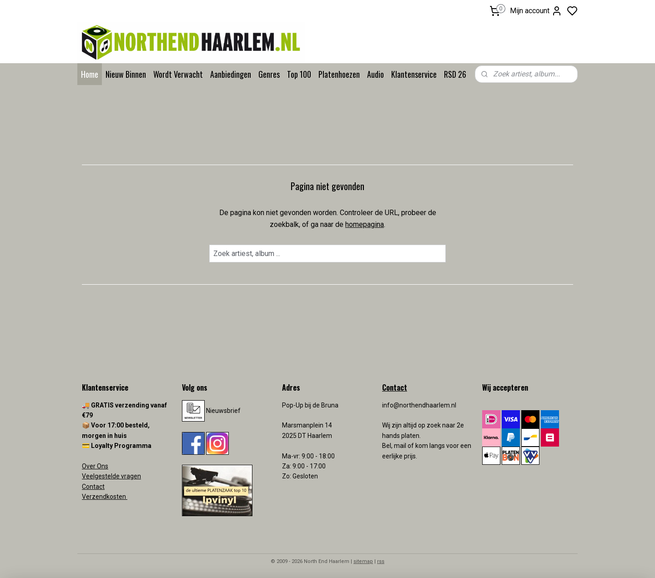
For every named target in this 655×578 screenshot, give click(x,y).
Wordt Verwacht (178, 74)
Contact (93, 486)
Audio (375, 74)
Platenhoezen (339, 74)
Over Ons (95, 466)
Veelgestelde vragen (111, 476)
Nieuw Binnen (126, 74)
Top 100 (299, 74)
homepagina (364, 224)
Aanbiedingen (230, 74)
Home (89, 74)
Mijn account (536, 10)
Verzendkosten (104, 496)
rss (380, 561)
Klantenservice (414, 74)
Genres (269, 74)
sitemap (363, 561)
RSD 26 (455, 74)
